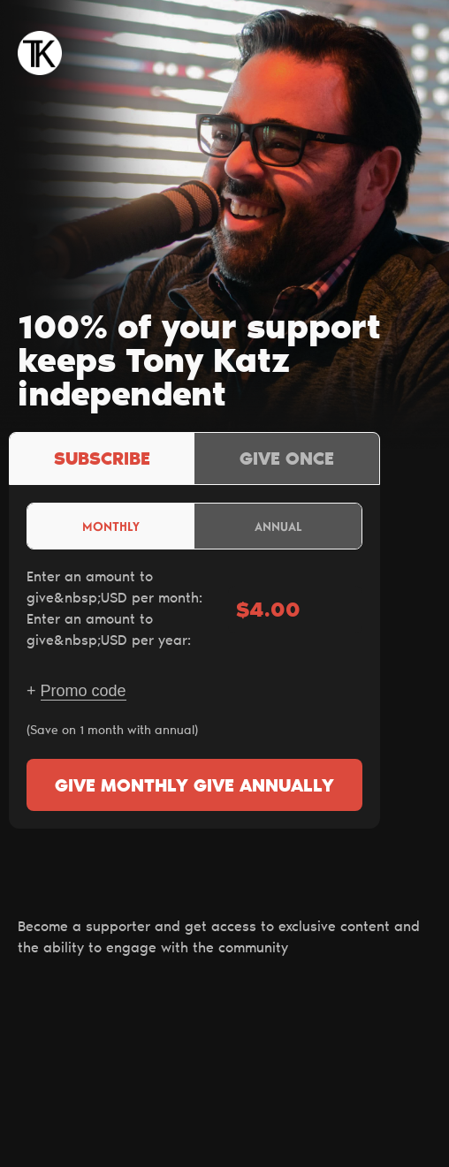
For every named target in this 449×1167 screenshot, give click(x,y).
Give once (287, 460)
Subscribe (102, 460)
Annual (278, 526)
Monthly (111, 526)
